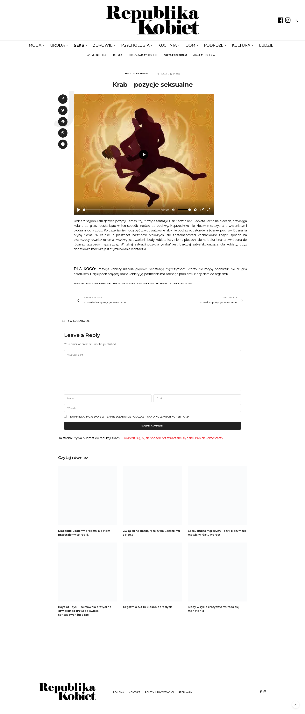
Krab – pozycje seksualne (152, 84)
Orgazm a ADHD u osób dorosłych (147, 607)
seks (146, 283)
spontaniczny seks (167, 283)
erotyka (86, 283)
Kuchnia (167, 45)
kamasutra (99, 283)
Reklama (118, 692)
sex (152, 283)
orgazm (112, 283)
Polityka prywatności (159, 692)
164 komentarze (75, 321)
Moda (35, 45)
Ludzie (266, 45)
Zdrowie (102, 45)
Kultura (241, 45)
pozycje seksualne (130, 283)
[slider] (121, 210)
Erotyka (117, 55)
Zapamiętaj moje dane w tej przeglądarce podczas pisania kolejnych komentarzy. (129, 417)
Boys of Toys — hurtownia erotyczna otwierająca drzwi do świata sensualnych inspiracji (84, 610)
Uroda (57, 45)
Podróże (213, 45)
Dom (190, 45)
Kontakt (134, 692)
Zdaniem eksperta (204, 55)
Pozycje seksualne (136, 73)
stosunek (186, 283)
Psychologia (135, 45)
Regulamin (185, 692)
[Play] (79, 210)
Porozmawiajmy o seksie (143, 55)
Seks (79, 45)
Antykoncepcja (96, 55)
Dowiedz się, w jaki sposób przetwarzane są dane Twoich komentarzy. (173, 438)
